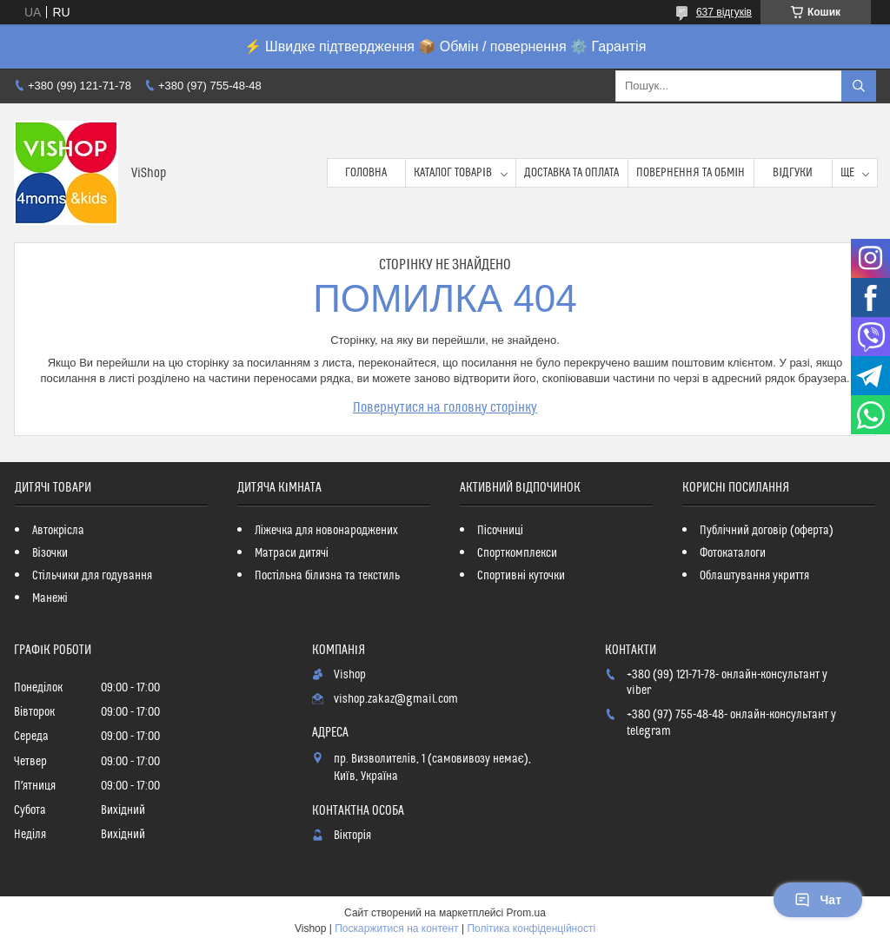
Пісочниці (500, 531)
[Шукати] (858, 86)
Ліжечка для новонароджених (326, 531)
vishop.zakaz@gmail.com (396, 699)
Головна (366, 173)
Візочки (50, 553)
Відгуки (793, 173)
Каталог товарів (453, 173)
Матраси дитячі (292, 553)
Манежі (50, 598)
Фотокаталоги (733, 553)
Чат (817, 900)
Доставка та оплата (571, 173)
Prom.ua (526, 913)
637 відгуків (724, 12)
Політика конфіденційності (531, 928)
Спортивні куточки (521, 576)
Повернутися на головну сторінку (445, 407)
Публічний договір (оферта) (767, 531)
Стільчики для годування (92, 576)
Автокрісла (58, 531)
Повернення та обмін (690, 173)
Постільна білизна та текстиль (327, 576)
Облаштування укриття (754, 576)
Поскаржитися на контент (396, 928)
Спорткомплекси (517, 553)
